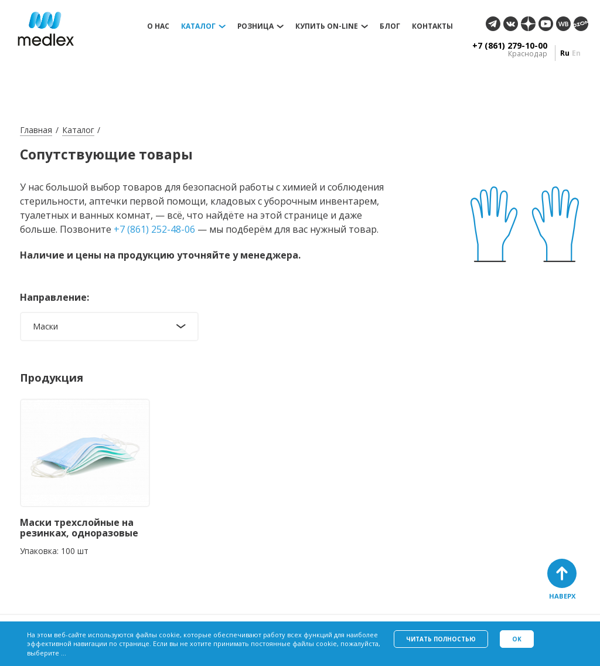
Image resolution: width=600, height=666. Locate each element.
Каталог (198, 26)
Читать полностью (441, 639)
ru (565, 53)
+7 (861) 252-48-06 (154, 229)
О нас (158, 26)
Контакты (432, 26)
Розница (255, 26)
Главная (36, 129)
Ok (516, 639)
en (576, 53)
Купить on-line (326, 26)
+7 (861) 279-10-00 (509, 45)
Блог (390, 26)
